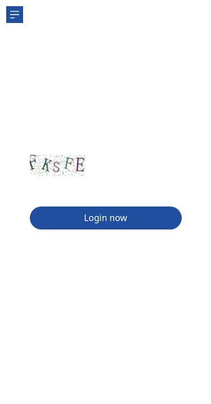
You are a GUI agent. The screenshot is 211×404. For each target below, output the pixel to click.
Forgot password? (145, 190)
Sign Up (48, 190)
